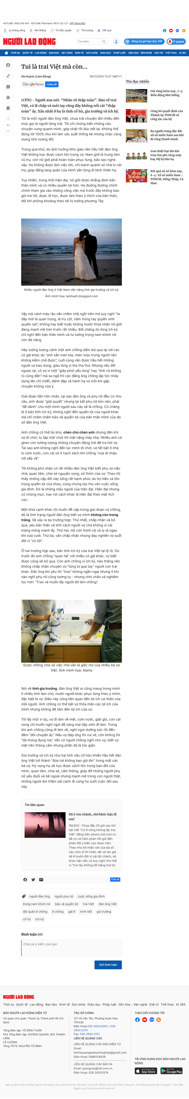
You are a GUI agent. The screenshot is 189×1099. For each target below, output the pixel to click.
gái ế (71, 911)
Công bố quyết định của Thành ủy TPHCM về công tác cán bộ (166, 115)
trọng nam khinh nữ (36, 904)
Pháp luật (119, 52)
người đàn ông (39, 896)
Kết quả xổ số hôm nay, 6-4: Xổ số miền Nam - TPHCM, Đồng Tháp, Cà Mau (166, 177)
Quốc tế (28, 52)
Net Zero (67, 52)
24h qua (104, 31)
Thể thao (171, 52)
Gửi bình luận (108, 965)
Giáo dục (105, 52)
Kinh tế (79, 52)
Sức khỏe (92, 52)
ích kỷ (40, 919)
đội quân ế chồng (35, 911)
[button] (8, 118)
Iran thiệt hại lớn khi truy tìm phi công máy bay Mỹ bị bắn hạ (165, 155)
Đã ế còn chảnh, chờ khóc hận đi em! (92, 817)
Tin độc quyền (61, 31)
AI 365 (182, 52)
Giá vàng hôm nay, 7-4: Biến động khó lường (166, 93)
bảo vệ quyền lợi (66, 904)
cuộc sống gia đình (91, 896)
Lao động (41, 52)
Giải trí (158, 52)
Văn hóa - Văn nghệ (140, 52)
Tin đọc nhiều (137, 81)
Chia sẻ (51, 84)
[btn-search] (104, 41)
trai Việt (88, 904)
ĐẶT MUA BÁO (77, 23)
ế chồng (58, 911)
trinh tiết (86, 911)
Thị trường (84, 31)
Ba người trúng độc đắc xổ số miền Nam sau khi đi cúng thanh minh (167, 135)
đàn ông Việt (108, 904)
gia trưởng (104, 911)
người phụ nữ (64, 896)
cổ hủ (27, 919)
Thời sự (15, 52)
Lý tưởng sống (14, 31)
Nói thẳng (37, 31)
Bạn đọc (54, 52)
